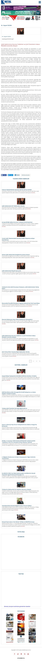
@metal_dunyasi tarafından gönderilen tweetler (17, 606)
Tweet (11, 175)
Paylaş (4, 175)
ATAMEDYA (21, 658)
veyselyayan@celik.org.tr (8, 39)
